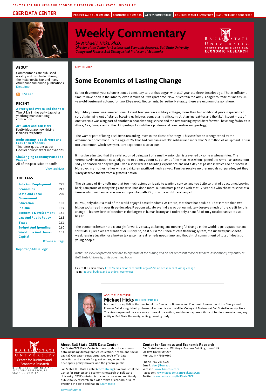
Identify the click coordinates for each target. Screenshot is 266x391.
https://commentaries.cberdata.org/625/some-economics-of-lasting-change (150, 268)
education (26, 203)
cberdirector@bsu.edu (146, 299)
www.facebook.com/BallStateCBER (179, 372)
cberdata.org (105, 369)
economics (27, 189)
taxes (23, 222)
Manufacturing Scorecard (234, 15)
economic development (37, 213)
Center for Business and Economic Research (54, 5)
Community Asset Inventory (194, 15)
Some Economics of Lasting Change (128, 80)
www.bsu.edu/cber (167, 369)
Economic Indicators (127, 15)
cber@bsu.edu (161, 365)
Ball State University (116, 5)
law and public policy (35, 217)
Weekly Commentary (158, 15)
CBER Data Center (34, 13)
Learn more (107, 383)
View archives (55, 168)
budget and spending (35, 227)
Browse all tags (53, 241)
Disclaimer (23, 86)
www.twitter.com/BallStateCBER (173, 376)
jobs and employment (35, 184)
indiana (24, 208)
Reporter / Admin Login (32, 249)
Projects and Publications (91, 15)
